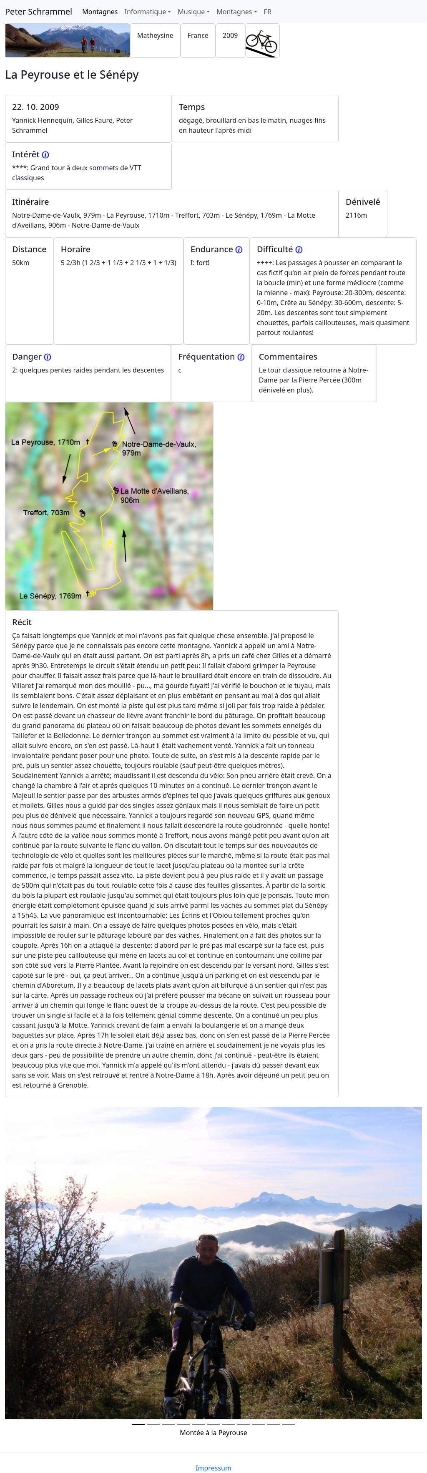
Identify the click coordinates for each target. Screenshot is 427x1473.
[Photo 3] (183, 1424)
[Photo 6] (228, 1424)
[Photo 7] (243, 1424)
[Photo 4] (198, 1424)
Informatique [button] (145, 11)
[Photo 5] (213, 1424)
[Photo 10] (288, 1424)
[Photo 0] (138, 1424)
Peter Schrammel (38, 11)
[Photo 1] (153, 1424)
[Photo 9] (273, 1424)
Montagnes (101, 11)
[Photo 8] (258, 1424)
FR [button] (267, 11)
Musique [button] (191, 11)
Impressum (213, 1468)
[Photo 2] (168, 1424)
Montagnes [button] (234, 11)
